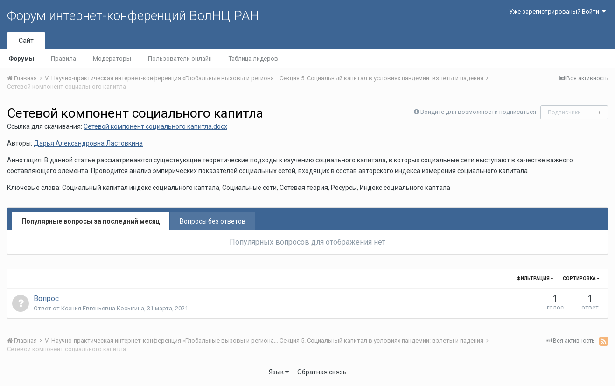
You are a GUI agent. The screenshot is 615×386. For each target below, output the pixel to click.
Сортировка (581, 278)
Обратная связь (322, 372)
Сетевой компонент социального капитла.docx (155, 126)
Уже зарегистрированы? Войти (557, 11)
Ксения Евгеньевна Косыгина (102, 308)
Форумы (21, 58)
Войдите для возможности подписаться (478, 111)
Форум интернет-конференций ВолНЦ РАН (133, 15)
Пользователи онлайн (180, 58)
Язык (279, 372)
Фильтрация (535, 278)
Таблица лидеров (253, 58)
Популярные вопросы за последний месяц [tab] (90, 221)
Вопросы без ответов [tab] (212, 221)
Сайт (26, 40)
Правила (63, 58)
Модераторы (112, 58)
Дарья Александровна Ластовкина (88, 143)
